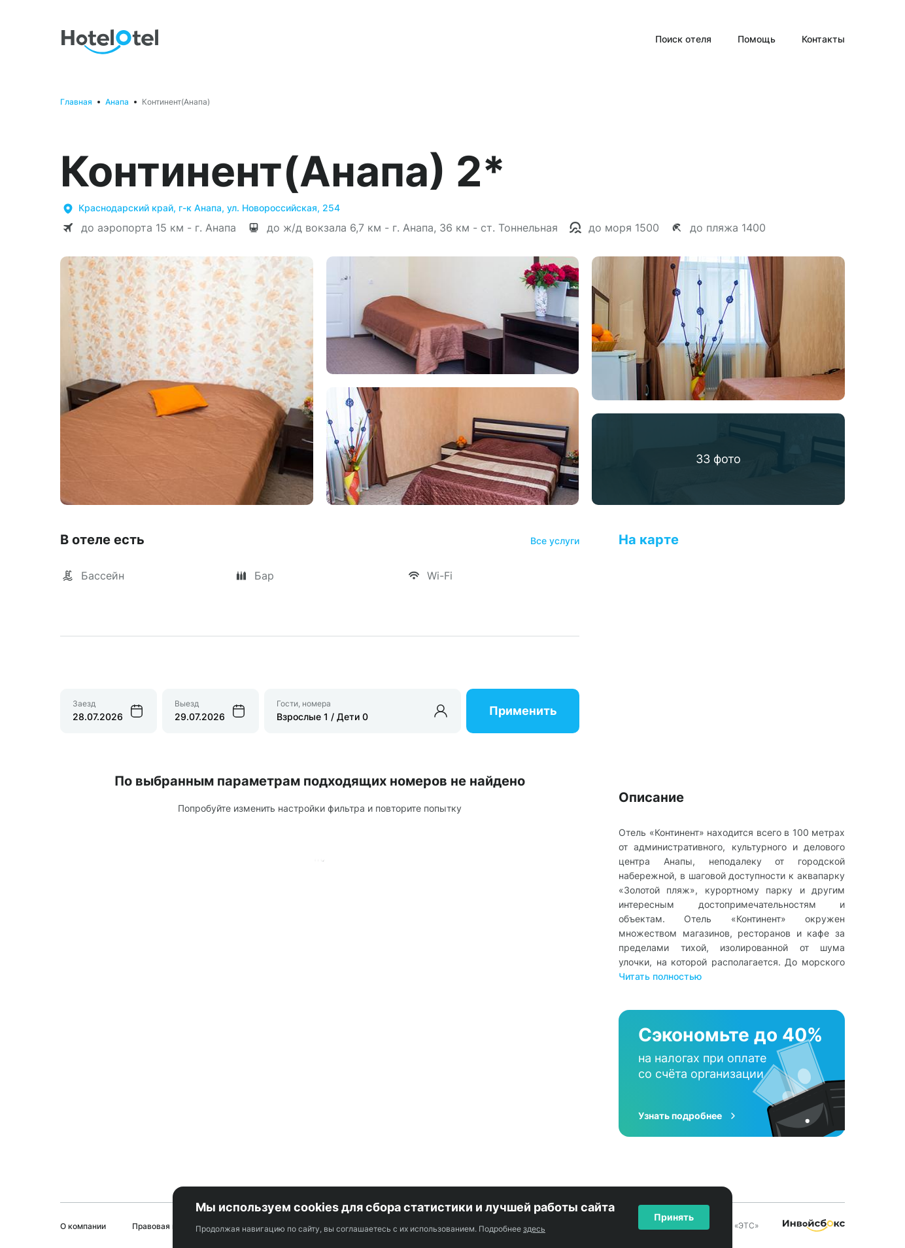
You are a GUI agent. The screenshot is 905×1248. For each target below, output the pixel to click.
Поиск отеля (683, 38)
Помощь (757, 38)
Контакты (823, 38)
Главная (76, 102)
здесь (534, 1229)
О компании (83, 1226)
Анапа (117, 102)
